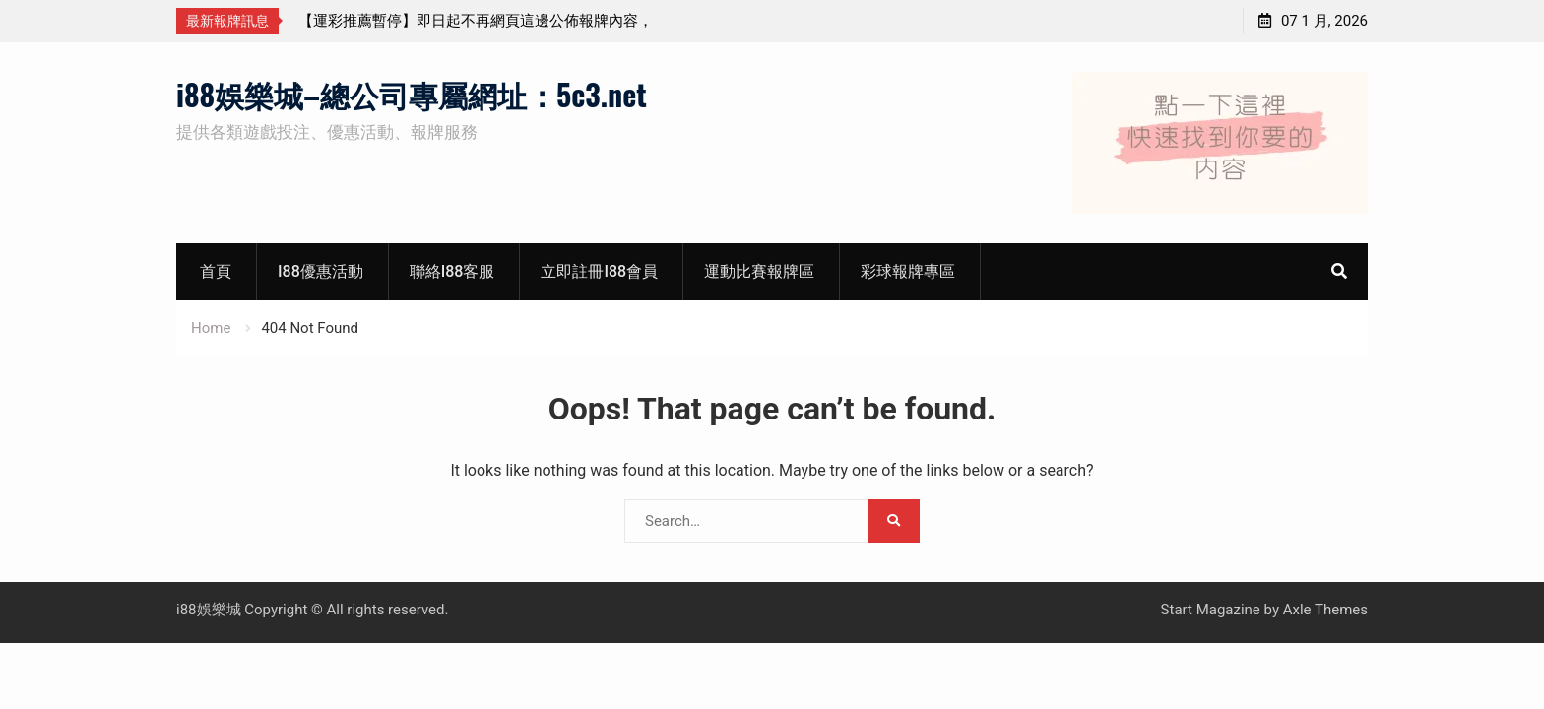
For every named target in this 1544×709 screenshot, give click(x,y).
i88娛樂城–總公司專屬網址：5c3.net (411, 94)
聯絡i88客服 (452, 271)
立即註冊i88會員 (599, 271)
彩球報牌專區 (908, 271)
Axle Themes (1325, 609)
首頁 (215, 271)
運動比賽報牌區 (759, 271)
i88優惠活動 (320, 271)
